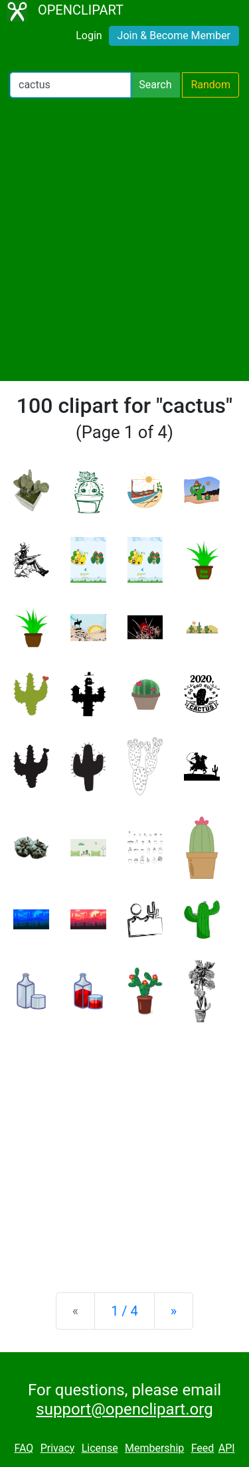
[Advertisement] (124, 239)
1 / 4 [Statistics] (124, 1311)
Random (210, 84)
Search (155, 84)
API (226, 1448)
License (100, 1448)
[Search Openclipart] (70, 85)
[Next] (173, 1311)
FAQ (23, 1448)
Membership (154, 1448)
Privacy (58, 1448)
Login (89, 35)
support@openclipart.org (124, 1409)
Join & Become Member (174, 35)
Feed (202, 1448)
